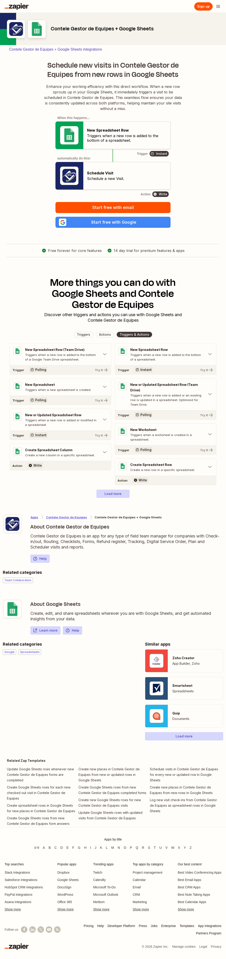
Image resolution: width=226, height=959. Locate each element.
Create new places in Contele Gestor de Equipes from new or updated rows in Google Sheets (109, 774)
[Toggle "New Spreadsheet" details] (60, 387)
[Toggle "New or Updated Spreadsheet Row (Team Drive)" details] (165, 394)
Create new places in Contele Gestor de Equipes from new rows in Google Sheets (181, 790)
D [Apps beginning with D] (62, 847)
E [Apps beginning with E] (68, 847)
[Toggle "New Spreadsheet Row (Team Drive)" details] (60, 354)
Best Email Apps (189, 880)
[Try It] (60, 369)
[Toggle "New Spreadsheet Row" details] (165, 354)
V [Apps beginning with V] (166, 847)
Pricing (89, 926)
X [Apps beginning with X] (179, 847)
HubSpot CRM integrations (24, 887)
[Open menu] (218, 6)
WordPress (65, 894)
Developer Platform (121, 926)
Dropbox (63, 872)
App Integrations (209, 926)
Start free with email (113, 207)
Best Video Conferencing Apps (199, 872)
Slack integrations (17, 872)
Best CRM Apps (189, 887)
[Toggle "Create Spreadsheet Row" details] (165, 467)
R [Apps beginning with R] (143, 847)
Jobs (154, 926)
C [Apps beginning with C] (55, 847)
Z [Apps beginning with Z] (191, 847)
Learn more (45, 630)
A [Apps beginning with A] (44, 847)
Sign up (203, 6)
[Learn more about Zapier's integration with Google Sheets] (12, 609)
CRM (136, 894)
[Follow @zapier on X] (41, 929)
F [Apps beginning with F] (73, 847)
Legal (203, 946)
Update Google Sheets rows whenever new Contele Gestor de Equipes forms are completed (40, 774)
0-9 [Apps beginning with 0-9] (36, 847)
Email (137, 887)
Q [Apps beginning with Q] (137, 847)
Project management (147, 872)
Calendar (139, 880)
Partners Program (208, 933)
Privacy (216, 946)
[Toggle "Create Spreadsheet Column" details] (60, 452)
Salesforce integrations (21, 880)
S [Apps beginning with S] (149, 847)
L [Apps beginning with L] (107, 847)
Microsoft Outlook (105, 894)
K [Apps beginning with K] (101, 847)
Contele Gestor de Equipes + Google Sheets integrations (55, 49)
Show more (13, 909)
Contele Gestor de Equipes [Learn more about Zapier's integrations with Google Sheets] (66, 517)
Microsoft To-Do (104, 887)
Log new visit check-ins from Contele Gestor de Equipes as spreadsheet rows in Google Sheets (183, 805)
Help (40, 558)
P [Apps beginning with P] (131, 847)
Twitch (97, 872)
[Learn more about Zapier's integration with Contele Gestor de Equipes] (12, 523)
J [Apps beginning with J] (95, 847)
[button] (113, 222)
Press (143, 926)
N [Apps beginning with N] (119, 847)
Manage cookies (184, 946)
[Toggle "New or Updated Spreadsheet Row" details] (60, 419)
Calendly (99, 880)
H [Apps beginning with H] (85, 847)
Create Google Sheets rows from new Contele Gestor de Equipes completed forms (112, 790)
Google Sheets (68, 880)
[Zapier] (17, 6)
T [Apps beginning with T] (155, 847)
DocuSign (64, 887)
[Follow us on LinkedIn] (32, 929)
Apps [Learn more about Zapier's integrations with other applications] (34, 517)
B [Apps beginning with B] (50, 847)
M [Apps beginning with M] (112, 847)
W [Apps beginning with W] (172, 847)
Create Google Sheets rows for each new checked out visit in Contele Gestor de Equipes (38, 792)
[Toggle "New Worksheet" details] (165, 434)
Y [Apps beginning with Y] (185, 847)
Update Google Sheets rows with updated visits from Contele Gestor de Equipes (110, 815)
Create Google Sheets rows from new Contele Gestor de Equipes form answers (38, 821)
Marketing (140, 902)
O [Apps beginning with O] (125, 847)
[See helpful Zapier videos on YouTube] (49, 929)
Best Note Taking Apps (194, 894)
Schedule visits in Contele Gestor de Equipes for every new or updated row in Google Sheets (184, 774)
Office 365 (64, 902)
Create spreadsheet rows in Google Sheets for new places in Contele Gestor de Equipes (41, 808)
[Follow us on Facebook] (24, 929)
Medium (99, 902)
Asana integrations (18, 902)
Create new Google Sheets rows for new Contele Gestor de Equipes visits (109, 802)
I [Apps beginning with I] (90, 847)
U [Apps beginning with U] (160, 847)
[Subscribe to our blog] (57, 929)
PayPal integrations (18, 894)
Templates (187, 926)
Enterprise (168, 926)
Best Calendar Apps (192, 902)
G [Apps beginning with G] (79, 847)
